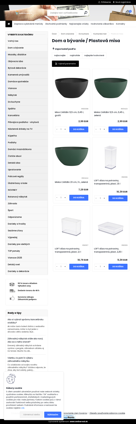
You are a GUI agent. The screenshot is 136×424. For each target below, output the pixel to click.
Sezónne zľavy (15, 230)
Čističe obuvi (14, 156)
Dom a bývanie (16, 47)
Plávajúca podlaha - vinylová (23, 122)
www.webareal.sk (79, 421)
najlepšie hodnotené (94, 55)
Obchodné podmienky (56, 23)
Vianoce (12, 88)
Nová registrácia (123, 2)
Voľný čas (13, 41)
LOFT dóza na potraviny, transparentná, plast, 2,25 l (108, 250)
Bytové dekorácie (17, 68)
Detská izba (14, 162)
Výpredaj (12, 237)
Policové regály (16, 176)
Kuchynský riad (100, 34)
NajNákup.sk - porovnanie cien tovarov (67, 413)
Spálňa (11, 108)
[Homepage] (8, 24)
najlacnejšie (59, 55)
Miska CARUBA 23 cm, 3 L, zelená (71, 182)
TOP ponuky (14, 251)
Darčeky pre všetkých (19, 244)
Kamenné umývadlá (18, 74)
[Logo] (23, 13)
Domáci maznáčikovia (19, 149)
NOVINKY (12, 190)
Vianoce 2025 (15, 257)
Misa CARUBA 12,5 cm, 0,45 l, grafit (69, 114)
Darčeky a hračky (17, 223)
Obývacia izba (15, 61)
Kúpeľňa (12, 135)
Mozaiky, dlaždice (17, 54)
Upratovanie (14, 169)
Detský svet (14, 264)
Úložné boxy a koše (17, 183)
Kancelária (13, 115)
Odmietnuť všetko (31, 414)
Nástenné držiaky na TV (20, 129)
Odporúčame (15, 217)
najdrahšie (75, 55)
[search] (85, 12)
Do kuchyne (14, 101)
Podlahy (12, 142)
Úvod (54, 34)
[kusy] (61, 129)
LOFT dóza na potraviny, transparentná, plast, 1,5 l (107, 182)
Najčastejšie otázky (79, 23)
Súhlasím (52, 414)
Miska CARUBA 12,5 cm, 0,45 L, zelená (109, 114)
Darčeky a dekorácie (18, 271)
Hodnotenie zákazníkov (102, 23)
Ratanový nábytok (17, 196)
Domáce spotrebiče (18, 81)
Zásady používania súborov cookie (107, 413)
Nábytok (12, 95)
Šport (10, 210)
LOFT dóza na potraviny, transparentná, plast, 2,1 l (68, 250)
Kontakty (120, 23)
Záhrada (12, 203)
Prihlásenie (106, 2)
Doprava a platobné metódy (28, 23)
